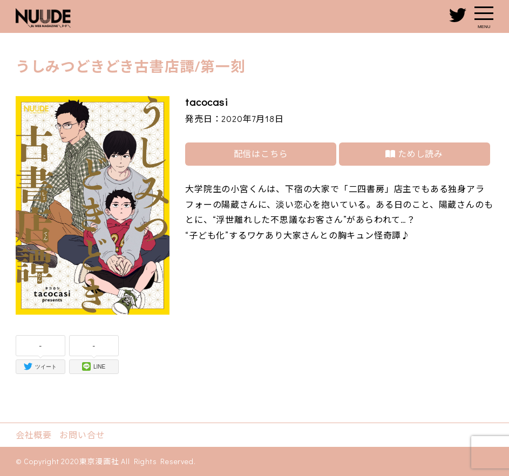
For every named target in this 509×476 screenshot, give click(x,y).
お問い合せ (82, 434)
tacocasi (206, 101)
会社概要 (34, 434)
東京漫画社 (99, 461)
